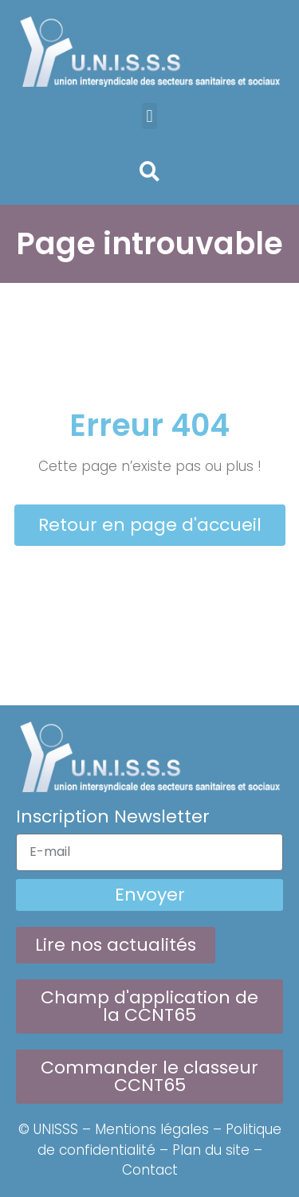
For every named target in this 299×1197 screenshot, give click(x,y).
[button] (149, 116)
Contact (150, 1169)
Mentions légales (152, 1129)
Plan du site (211, 1150)
